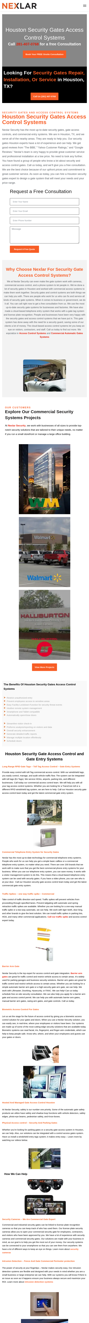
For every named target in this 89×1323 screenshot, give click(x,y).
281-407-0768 (27, 44)
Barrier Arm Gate (10, 966)
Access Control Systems (32, 333)
